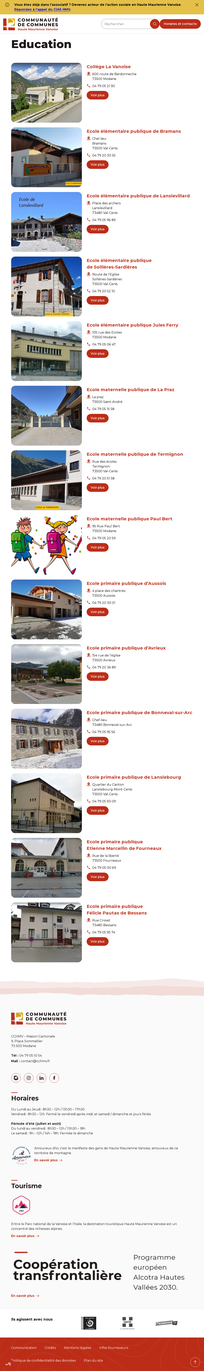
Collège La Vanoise (109, 66)
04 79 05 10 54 (30, 1055)
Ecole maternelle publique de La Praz (130, 389)
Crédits (50, 1348)
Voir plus (98, 95)
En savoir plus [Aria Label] (25, 1296)
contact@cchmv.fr (35, 1061)
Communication (24, 1348)
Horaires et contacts (180, 24)
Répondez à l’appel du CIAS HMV (42, 9)
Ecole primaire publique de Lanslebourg (134, 777)
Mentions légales (77, 1348)
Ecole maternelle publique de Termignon (135, 454)
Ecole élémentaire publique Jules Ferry (132, 325)
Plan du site (93, 1360)
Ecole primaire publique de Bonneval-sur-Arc (139, 712)
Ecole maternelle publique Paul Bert (129, 519)
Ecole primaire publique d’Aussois (126, 583)
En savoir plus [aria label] (48, 1160)
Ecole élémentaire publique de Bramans (134, 131)
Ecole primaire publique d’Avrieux (126, 648)
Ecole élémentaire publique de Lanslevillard (138, 196)
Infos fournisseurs (113, 1348)
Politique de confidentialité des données (43, 1360)
